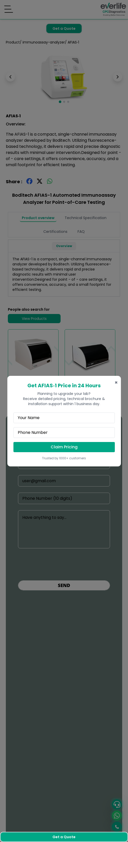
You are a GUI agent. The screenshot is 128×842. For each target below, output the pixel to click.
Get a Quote (64, 836)
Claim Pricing (64, 447)
